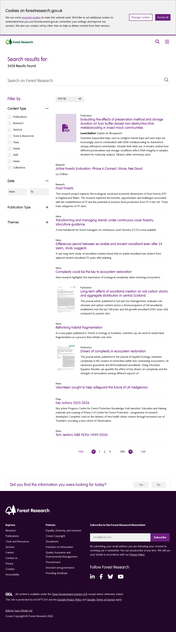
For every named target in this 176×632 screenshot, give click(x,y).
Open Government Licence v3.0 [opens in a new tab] (69, 594)
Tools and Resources (17, 541)
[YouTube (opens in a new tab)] (121, 577)
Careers (10, 552)
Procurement (53, 562)
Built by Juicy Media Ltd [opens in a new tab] (19, 610)
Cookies (10, 569)
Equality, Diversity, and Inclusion (63, 530)
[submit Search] (166, 80)
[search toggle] (157, 42)
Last (143, 451)
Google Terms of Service (101, 599)
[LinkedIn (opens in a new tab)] (92, 577)
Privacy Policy (137, 554)
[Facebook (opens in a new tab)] (101, 577)
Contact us (12, 558)
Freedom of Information (59, 547)
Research (11, 530)
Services (10, 547)
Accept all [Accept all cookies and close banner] (162, 17)
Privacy (9, 563)
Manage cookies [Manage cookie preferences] (140, 17)
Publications (12, 536)
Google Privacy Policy (69, 599)
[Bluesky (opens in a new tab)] (110, 577)
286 (122, 451)
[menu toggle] (167, 41)
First (81, 451)
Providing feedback (56, 573)
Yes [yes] (141, 484)
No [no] (159, 484)
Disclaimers (52, 541)
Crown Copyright (55, 536)
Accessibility (12, 574)
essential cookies (31, 17)
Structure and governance (60, 567)
